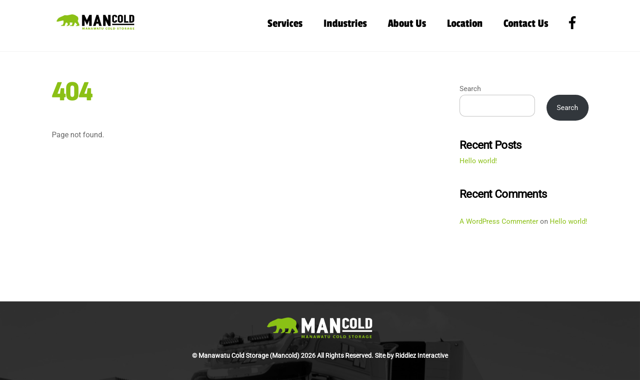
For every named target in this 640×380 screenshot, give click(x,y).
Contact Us (525, 23)
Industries (345, 23)
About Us (407, 23)
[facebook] (574, 23)
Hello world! (478, 161)
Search (470, 89)
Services (285, 23)
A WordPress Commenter (499, 221)
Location (465, 23)
